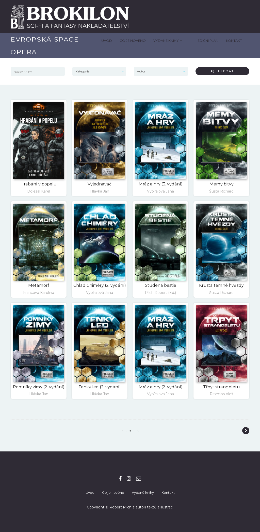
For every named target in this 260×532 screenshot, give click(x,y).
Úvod (114, 41)
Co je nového (140, 41)
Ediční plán (208, 41)
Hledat (222, 71)
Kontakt (234, 41)
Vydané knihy (175, 41)
